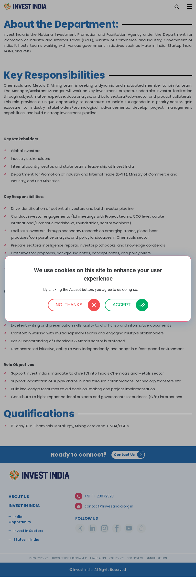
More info (146, 290)
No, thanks (69, 304)
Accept (122, 304)
